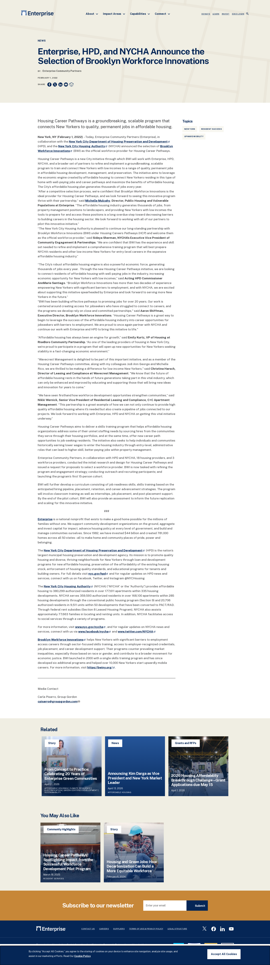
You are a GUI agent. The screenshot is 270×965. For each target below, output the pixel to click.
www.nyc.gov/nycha (90, 627)
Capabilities (140, 13)
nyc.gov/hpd (98, 573)
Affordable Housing (56, 788)
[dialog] (135, 955)
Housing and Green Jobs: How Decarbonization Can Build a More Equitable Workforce (132, 866)
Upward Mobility (194, 136)
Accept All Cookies (224, 954)
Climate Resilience (80, 788)
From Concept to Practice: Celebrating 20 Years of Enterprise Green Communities (70, 774)
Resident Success (211, 129)
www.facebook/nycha (94, 631)
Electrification (53, 790)
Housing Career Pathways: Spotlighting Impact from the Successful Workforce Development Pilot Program (68, 862)
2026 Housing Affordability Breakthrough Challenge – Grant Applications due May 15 (198, 780)
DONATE (205, 14)
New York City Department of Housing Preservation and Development (119, 141)
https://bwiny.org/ (101, 667)
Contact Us (88, 929)
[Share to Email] (66, 84)
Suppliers (119, 929)
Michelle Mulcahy (97, 200)
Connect (162, 13)
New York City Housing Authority (83, 146)
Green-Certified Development (80, 790)
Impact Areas (114, 13)
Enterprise (45, 519)
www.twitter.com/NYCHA (137, 631)
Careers (104, 929)
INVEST (226, 14)
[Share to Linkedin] (60, 84)
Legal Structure (177, 929)
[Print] (71, 84)
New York (189, 129)
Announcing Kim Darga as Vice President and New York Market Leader (135, 778)
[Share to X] (55, 84)
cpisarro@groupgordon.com (59, 701)
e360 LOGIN (238, 14)
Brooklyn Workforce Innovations (62, 639)
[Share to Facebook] (49, 84)
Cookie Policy (82, 956)
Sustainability (52, 792)
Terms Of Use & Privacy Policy (146, 929)
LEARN (215, 14)
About (92, 13)
